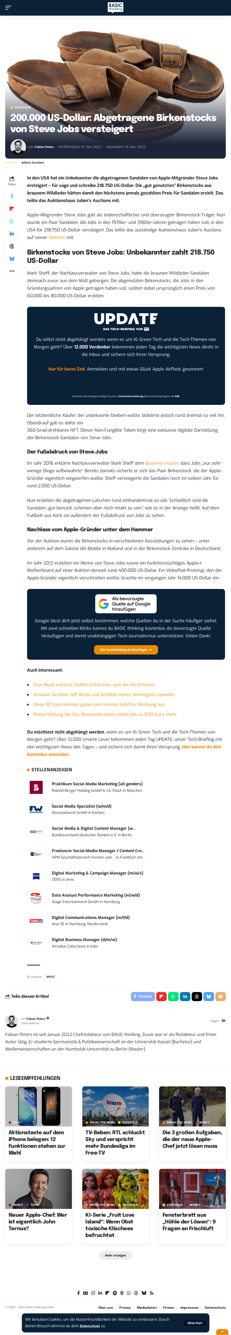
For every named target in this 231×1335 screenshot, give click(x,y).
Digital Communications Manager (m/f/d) (91, 917)
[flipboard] (107, 1295)
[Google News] (85, 1295)
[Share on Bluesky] (11, 258)
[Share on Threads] (11, 246)
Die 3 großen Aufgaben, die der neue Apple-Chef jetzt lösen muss (192, 1140)
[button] (195, 1323)
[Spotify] (114, 1295)
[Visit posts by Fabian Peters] (18, 147)
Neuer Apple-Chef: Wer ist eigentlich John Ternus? (38, 1223)
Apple (50, 977)
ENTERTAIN (22, 107)
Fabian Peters (45, 147)
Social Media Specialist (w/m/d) (81, 806)
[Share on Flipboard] (11, 209)
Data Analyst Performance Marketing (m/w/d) (96, 895)
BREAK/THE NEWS (102, 1123)
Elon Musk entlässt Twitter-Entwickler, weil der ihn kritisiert (94, 685)
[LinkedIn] (223, 1022)
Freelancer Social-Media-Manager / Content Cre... (98, 850)
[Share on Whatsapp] (11, 221)
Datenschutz (91, 1326)
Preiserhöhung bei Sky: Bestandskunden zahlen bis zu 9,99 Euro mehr (105, 714)
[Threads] (136, 1295)
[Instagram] (93, 1295)
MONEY (204, 1123)
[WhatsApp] (129, 1295)
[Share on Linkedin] (11, 234)
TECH (17, 1123)
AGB (177, 396)
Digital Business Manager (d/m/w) (84, 939)
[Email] (220, 997)
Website (57, 238)
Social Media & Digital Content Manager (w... (94, 828)
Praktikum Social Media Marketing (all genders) (97, 784)
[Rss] (151, 1295)
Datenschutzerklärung (131, 396)
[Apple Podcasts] (122, 1295)
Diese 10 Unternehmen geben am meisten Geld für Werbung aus (99, 705)
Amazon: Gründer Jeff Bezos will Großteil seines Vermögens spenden (104, 695)
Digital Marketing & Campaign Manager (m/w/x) (97, 873)
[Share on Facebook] (11, 196)
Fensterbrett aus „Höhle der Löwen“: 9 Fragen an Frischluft (189, 1223)
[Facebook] (78, 1295)
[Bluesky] (144, 1295)
